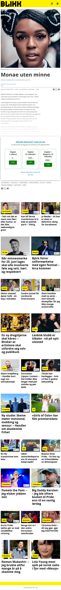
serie (24, 185)
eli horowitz (6, 182)
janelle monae (34, 182)
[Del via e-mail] (59, 89)
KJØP (13, 162)
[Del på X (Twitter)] (56, 89)
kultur (42, 182)
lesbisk (49, 182)
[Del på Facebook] (54, 89)
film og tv (15, 182)
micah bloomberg (7, 185)
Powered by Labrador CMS (30, 587)
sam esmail (17, 185)
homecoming (24, 182)
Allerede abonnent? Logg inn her (30, 142)
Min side (30, 174)
